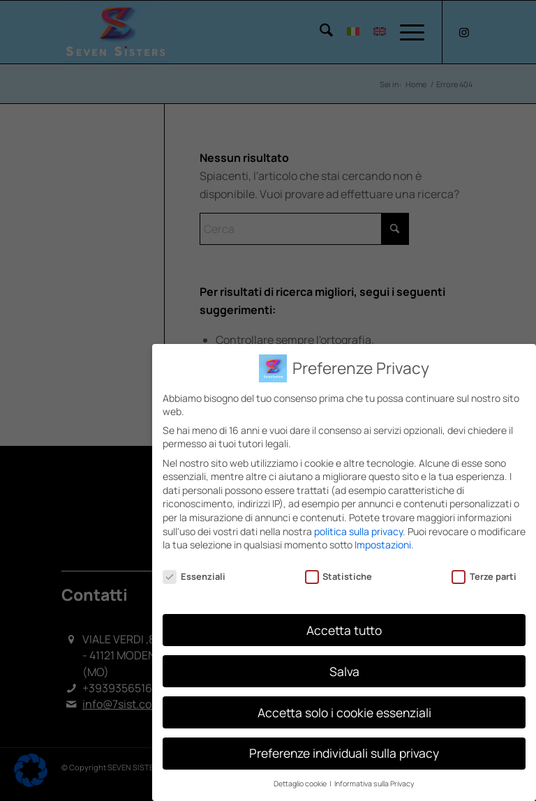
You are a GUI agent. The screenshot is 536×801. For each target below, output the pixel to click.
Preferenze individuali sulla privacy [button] (344, 752)
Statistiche (339, 575)
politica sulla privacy (358, 530)
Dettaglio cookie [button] (301, 783)
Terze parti (484, 575)
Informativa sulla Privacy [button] (374, 783)
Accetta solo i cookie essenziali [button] (344, 711)
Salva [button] (344, 669)
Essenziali (194, 575)
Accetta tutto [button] (344, 628)
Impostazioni (383, 544)
